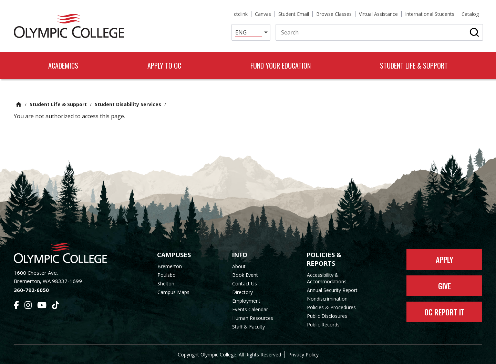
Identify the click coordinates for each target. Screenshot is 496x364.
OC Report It (444, 311)
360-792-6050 (31, 289)
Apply (444, 259)
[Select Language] (250, 32)
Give (444, 285)
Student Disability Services (128, 104)
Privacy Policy (303, 354)
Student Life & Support (58, 104)
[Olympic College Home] (67, 253)
